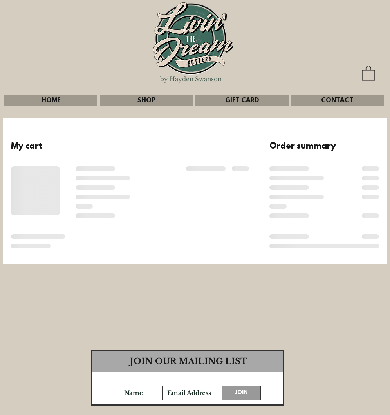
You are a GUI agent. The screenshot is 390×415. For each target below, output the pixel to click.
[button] (368, 72)
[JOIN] (241, 393)
